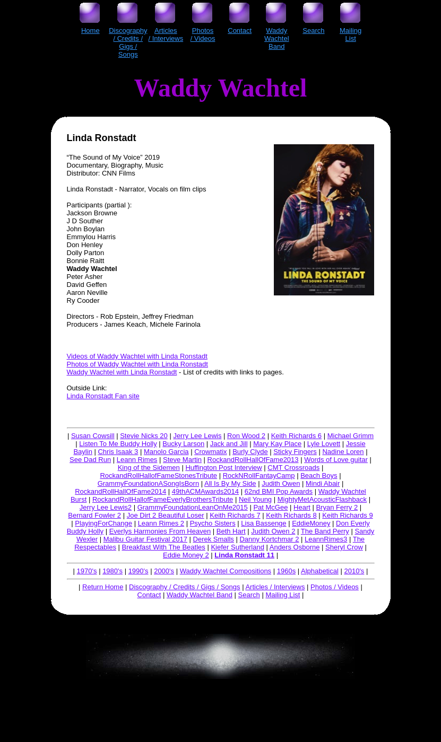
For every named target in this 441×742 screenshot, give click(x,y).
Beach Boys (318, 475)
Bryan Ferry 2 (337, 507)
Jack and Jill (229, 444)
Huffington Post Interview (223, 468)
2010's (354, 571)
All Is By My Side (230, 483)
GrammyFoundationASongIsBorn (148, 483)
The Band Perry (325, 531)
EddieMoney (311, 523)
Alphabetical (320, 571)
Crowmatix (210, 452)
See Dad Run (90, 460)
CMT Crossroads (293, 468)
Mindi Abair (323, 483)
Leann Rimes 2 (161, 523)
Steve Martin (182, 460)
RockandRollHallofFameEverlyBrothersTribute (162, 499)
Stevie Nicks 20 (144, 436)
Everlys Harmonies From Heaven (160, 531)
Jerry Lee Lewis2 (106, 507)
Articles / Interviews (275, 587)
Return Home (102, 587)
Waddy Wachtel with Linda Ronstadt (122, 372)
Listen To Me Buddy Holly (118, 444)
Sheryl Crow (344, 547)
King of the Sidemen (149, 468)
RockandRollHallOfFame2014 (120, 491)
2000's (164, 571)
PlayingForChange (103, 523)
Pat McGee (270, 507)
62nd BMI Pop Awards (279, 491)
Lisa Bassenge (263, 523)
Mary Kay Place (277, 444)
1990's (138, 571)
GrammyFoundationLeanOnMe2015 (192, 507)
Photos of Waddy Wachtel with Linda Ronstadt (137, 364)
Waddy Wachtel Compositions (225, 571)
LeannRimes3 (326, 539)
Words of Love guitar (336, 460)
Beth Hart (231, 531)
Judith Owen (281, 483)
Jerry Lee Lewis (197, 436)
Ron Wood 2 (246, 436)
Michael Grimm (350, 436)
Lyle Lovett (323, 444)
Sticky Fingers (295, 452)
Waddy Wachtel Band (199, 595)
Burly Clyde (249, 452)
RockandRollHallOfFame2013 (253, 460)
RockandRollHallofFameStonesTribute (158, 475)
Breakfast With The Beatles (163, 547)
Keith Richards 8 (291, 515)
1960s (286, 571)
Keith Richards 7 (235, 515)
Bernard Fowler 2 (94, 515)
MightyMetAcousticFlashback (322, 499)
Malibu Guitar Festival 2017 (145, 539)
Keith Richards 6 (296, 436)
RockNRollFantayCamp (259, 475)
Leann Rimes (137, 460)
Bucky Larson (183, 444)
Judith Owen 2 (273, 531)
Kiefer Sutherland (237, 547)
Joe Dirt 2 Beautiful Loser (165, 515)
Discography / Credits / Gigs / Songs (184, 587)
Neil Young (255, 499)
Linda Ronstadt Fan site (103, 396)
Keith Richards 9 (347, 515)
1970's (87, 571)
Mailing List (282, 595)
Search (249, 595)
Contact (149, 595)
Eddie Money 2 (186, 555)
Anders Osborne (295, 547)
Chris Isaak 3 (118, 452)
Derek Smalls (213, 539)
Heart (301, 507)
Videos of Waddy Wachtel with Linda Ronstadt (137, 356)
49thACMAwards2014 (205, 491)
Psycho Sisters (213, 523)
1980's (112, 571)
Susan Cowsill (93, 436)
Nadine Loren (343, 452)
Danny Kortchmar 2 (269, 539)
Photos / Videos (334, 587)
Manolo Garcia (166, 452)
